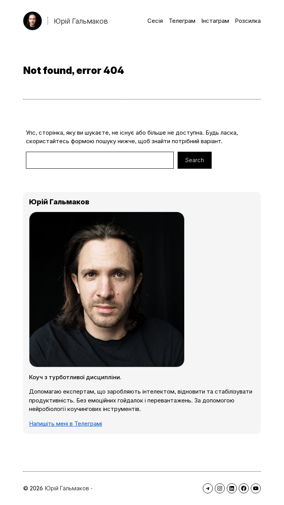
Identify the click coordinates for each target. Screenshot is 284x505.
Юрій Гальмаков (81, 21)
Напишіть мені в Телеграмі (65, 423)
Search (194, 160)
